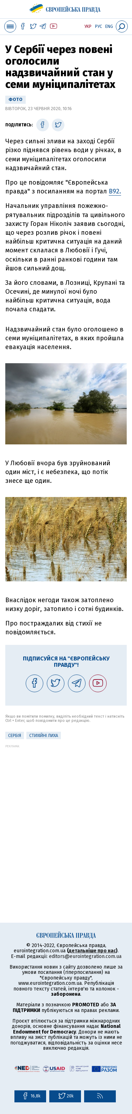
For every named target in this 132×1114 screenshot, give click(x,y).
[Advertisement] (66, 814)
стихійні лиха (43, 735)
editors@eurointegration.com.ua (85, 956)
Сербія (14, 735)
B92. (115, 191)
